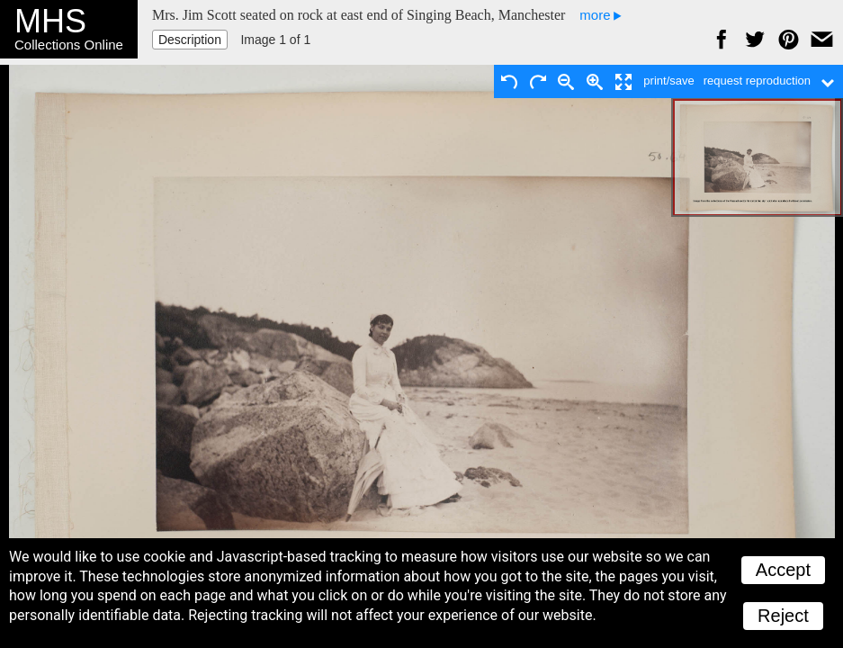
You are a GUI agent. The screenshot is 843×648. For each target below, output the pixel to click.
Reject (783, 616)
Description (189, 39)
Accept (783, 570)
